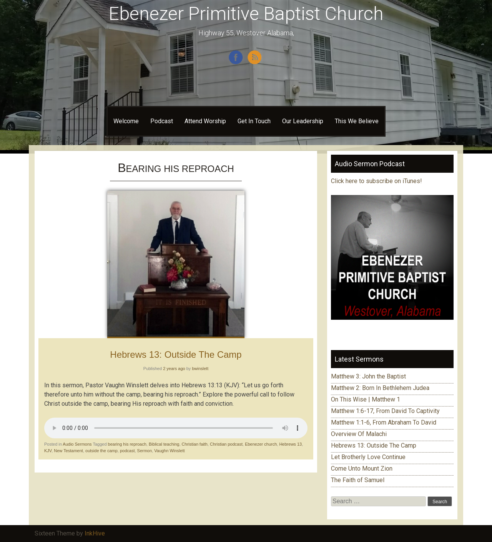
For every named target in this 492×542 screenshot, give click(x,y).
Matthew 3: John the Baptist (368, 376)
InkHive (95, 533)
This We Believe (357, 121)
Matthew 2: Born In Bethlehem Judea (380, 388)
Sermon (144, 450)
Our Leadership (302, 121)
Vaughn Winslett (169, 450)
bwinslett (200, 368)
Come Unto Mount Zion (361, 468)
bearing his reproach (127, 444)
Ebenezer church (261, 444)
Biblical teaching (164, 444)
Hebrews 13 (290, 444)
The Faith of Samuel (357, 480)
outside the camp (101, 450)
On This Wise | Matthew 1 (365, 399)
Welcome (126, 121)
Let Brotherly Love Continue (368, 457)
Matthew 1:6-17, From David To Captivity (385, 411)
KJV (48, 450)
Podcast (161, 121)
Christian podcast (226, 444)
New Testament (68, 450)
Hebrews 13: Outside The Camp (175, 354)
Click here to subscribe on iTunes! (377, 181)
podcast (127, 450)
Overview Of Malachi (359, 434)
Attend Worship (205, 121)
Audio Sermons (77, 444)
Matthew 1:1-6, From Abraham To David (383, 422)
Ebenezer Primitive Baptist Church (246, 14)
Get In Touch (254, 121)
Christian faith (195, 444)
